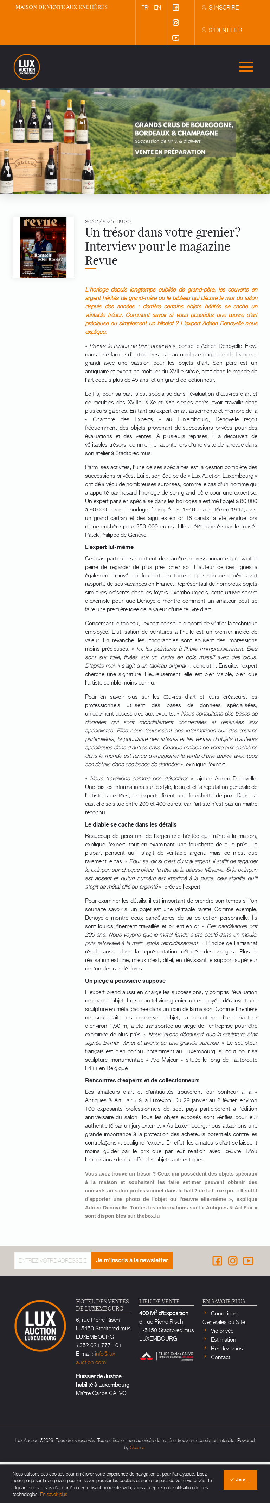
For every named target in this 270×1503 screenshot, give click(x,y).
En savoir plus (53, 1494)
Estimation (223, 1380)
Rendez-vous (226, 1389)
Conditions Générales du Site (223, 1358)
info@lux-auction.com (96, 1398)
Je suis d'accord (243, 1480)
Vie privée (221, 1371)
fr (144, 7)
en (157, 7)
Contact (220, 1398)
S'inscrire (219, 7)
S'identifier (221, 29)
